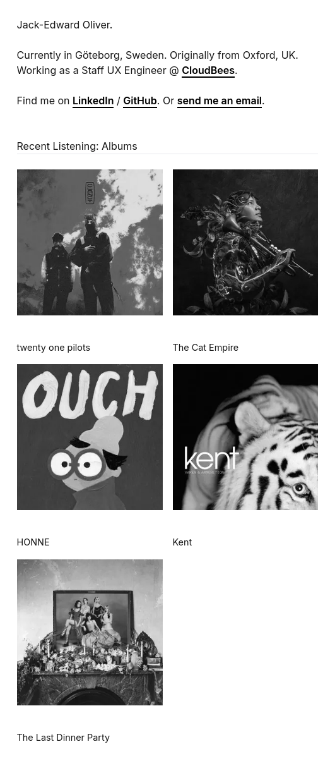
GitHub (140, 100)
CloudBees (208, 70)
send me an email (219, 100)
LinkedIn (93, 100)
